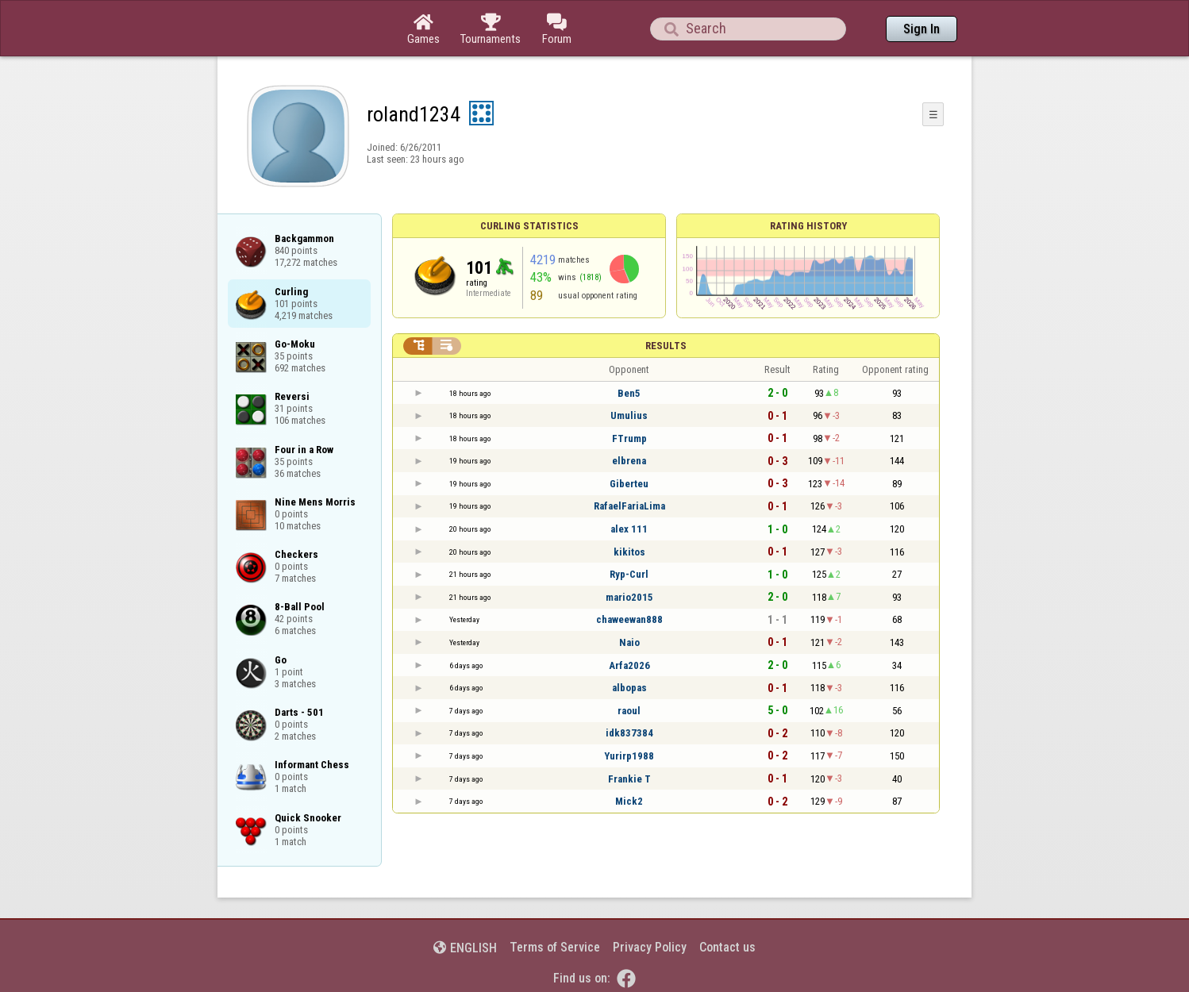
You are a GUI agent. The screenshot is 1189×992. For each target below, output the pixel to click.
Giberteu (629, 484)
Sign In (921, 29)
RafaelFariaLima (629, 506)
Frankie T (629, 779)
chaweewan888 (629, 619)
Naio (629, 642)
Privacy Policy (650, 947)
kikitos (629, 552)
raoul (629, 711)
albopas (629, 688)
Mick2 (629, 801)
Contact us (727, 947)
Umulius (629, 415)
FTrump (629, 438)
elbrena (629, 461)
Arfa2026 (629, 665)
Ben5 (629, 393)
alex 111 (629, 529)
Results (666, 346)
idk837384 (629, 733)
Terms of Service (555, 947)
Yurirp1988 (629, 756)
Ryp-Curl (629, 574)
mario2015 (629, 597)
